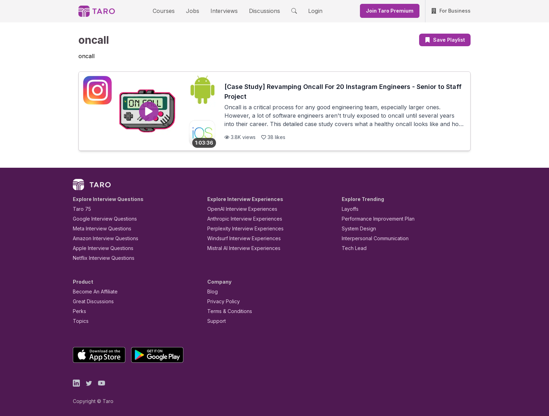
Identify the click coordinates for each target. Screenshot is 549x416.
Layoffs (349, 209)
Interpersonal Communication (371, 238)
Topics (79, 321)
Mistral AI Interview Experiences (240, 248)
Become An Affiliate (93, 291)
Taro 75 (80, 209)
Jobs (195, 11)
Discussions (259, 11)
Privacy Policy (221, 301)
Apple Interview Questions (99, 248)
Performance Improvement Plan (373, 218)
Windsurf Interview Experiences (239, 238)
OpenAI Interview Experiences (237, 209)
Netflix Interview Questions (100, 258)
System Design (356, 228)
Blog (212, 291)
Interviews (223, 11)
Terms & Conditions (227, 311)
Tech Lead (352, 248)
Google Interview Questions (100, 218)
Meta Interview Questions (98, 228)
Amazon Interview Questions (101, 238)
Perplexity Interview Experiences (240, 228)
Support (215, 321)
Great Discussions (91, 301)
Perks (78, 311)
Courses (170, 11)
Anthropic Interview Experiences (239, 218)
